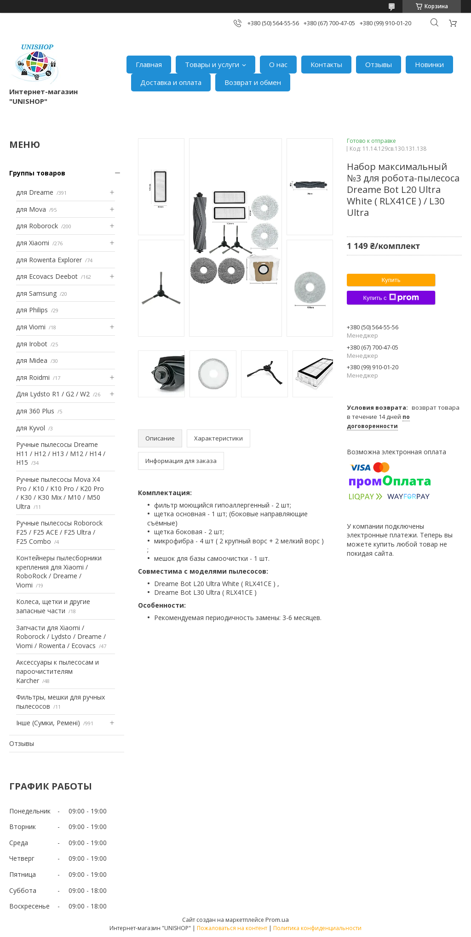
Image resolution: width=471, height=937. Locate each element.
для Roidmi (33, 377)
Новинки (429, 64)
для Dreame (34, 192)
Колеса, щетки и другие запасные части (53, 606)
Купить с (391, 298)
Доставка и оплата (170, 82)
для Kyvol (30, 427)
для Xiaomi (32, 242)
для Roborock (37, 225)
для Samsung (36, 293)
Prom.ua (277, 919)
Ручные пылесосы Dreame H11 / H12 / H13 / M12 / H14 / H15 (60, 453)
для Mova (31, 209)
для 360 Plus (35, 410)
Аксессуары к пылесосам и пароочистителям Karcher (57, 671)
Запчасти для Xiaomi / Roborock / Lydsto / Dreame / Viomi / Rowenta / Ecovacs (61, 636)
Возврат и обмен (252, 82)
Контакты (326, 64)
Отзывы (378, 64)
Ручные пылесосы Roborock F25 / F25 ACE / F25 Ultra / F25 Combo (59, 532)
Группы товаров (37, 173)
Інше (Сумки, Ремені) (48, 722)
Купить (390, 280)
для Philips (32, 309)
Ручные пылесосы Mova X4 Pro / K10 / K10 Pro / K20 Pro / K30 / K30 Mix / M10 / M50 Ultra (60, 493)
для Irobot (31, 343)
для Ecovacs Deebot (47, 276)
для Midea (31, 360)
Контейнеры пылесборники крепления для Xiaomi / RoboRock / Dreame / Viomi (59, 571)
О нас (278, 64)
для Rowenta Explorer (49, 259)
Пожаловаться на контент (232, 928)
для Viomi (31, 326)
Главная (149, 64)
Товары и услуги (212, 64)
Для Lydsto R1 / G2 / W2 (53, 393)
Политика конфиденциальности (317, 928)
